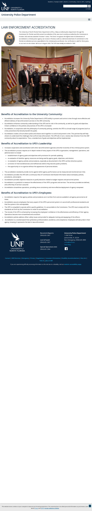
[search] (75, 6)
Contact (7, 258)
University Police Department (18, 14)
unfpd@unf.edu (69, 242)
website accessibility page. (73, 264)
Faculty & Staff (58, 2)
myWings (88, 2)
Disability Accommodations (70, 258)
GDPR (42, 508)
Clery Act (83, 258)
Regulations (40, 258)
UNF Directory (16, 258)
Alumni (66, 2)
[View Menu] (89, 19)
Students (50, 2)
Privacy (36, 508)
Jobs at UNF (49, 261)
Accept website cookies (52, 508)
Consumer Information (52, 258)
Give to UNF (80, 2)
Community (72, 2)
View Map (67, 245)
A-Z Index (88, 9)
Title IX (41, 261)
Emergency (25, 258)
